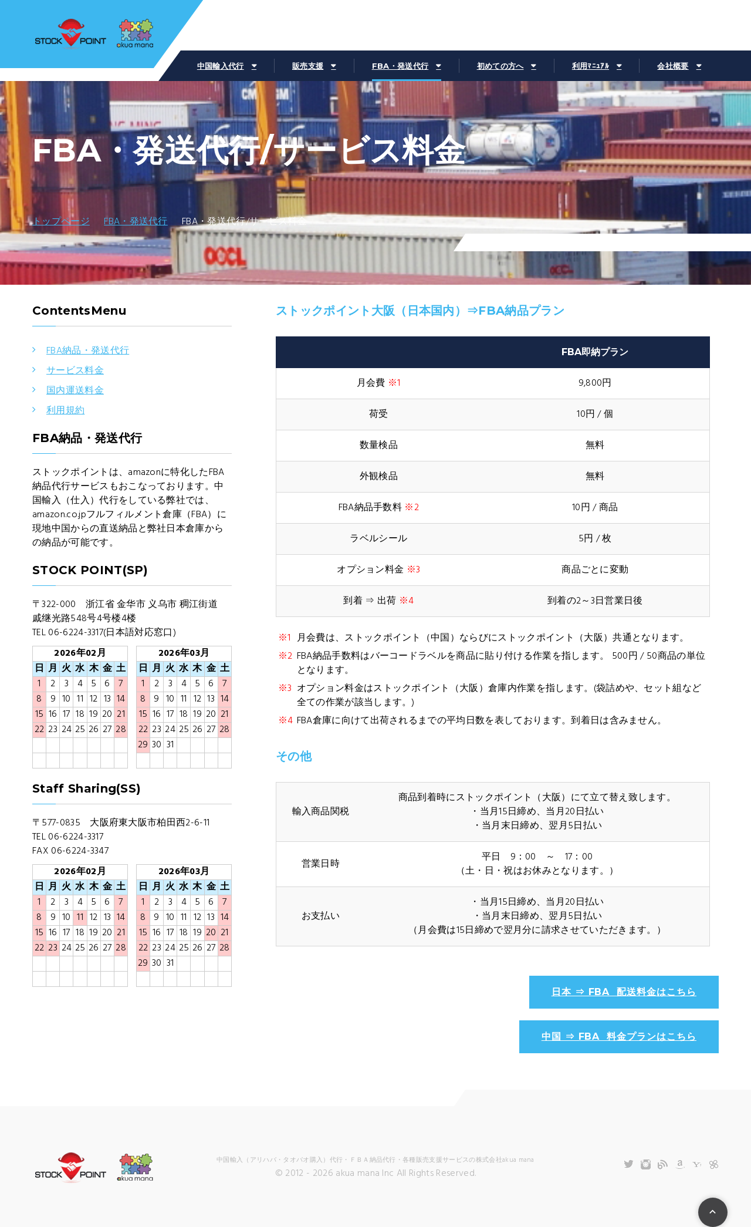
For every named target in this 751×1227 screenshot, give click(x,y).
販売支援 (307, 65)
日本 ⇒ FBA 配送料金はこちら (624, 991)
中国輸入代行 (220, 65)
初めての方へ (500, 65)
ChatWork (714, 1164)
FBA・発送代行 (400, 65)
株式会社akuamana (93, 35)
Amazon (680, 1164)
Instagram (646, 1164)
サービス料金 (75, 371)
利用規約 (65, 411)
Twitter (629, 1164)
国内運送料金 (75, 391)
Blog (663, 1164)
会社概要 (672, 65)
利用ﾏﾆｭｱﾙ (590, 65)
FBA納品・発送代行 (87, 351)
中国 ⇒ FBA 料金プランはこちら (619, 1036)
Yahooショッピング (697, 1164)
